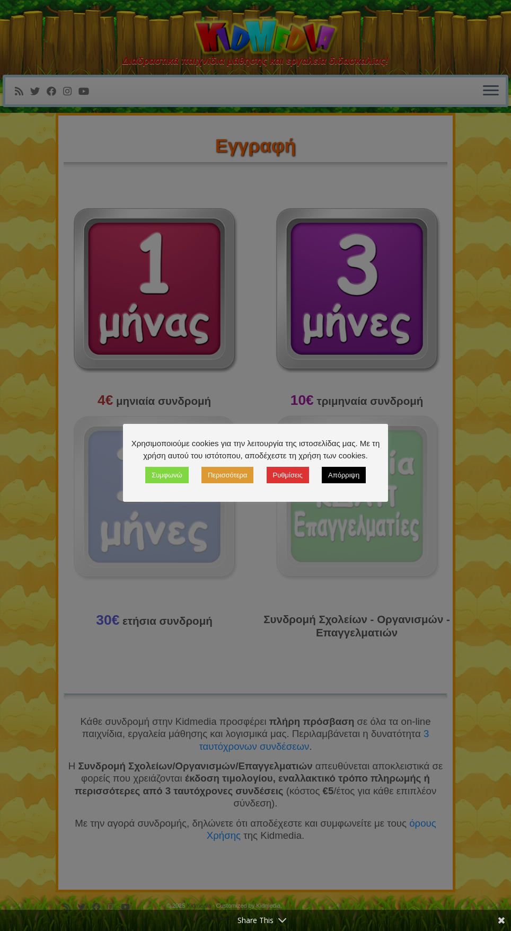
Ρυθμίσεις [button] (288, 475)
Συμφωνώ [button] (167, 475)
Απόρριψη (343, 475)
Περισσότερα (227, 475)
